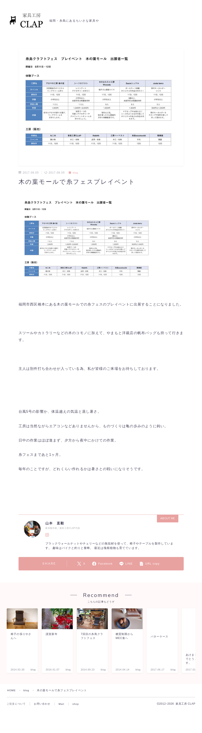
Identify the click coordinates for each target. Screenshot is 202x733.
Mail (61, 730)
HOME (11, 716)
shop (76, 730)
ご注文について (16, 730)
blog (74, 172)
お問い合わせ (42, 730)
